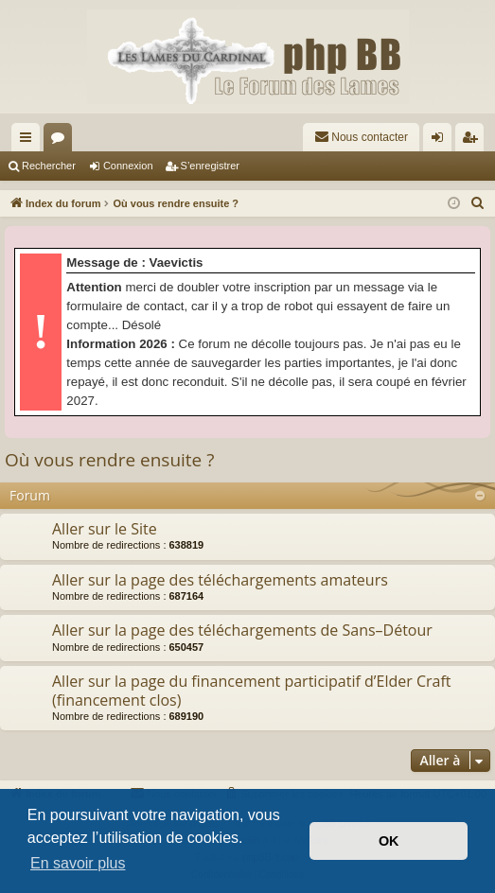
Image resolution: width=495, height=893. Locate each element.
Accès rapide (29, 141)
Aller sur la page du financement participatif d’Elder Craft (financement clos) (251, 690)
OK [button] (389, 841)
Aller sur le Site (104, 528)
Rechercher (49, 165)
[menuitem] (361, 137)
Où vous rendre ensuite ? (109, 459)
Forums (61, 141)
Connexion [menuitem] (441, 141)
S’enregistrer (210, 165)
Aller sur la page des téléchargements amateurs (220, 579)
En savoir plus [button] (78, 863)
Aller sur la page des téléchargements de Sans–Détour (242, 630)
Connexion (128, 165)
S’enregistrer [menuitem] (474, 141)
